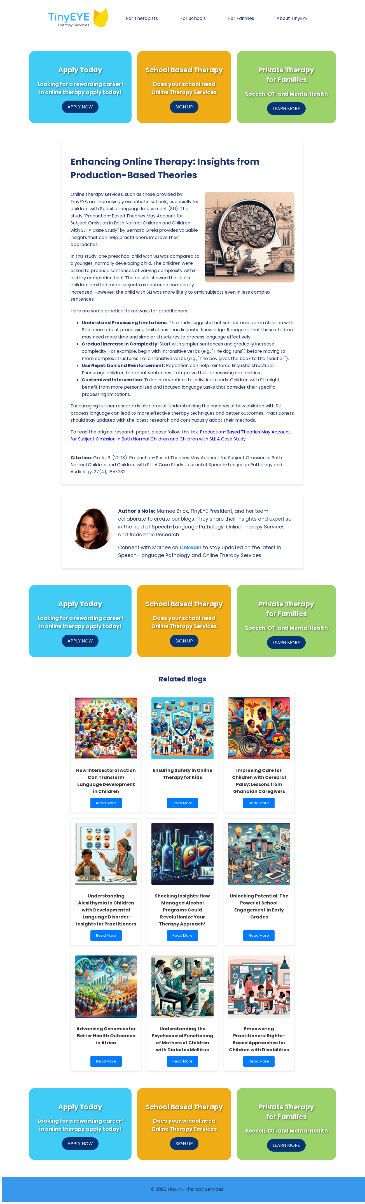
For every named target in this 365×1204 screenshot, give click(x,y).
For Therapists (142, 18)
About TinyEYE (292, 18)
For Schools (193, 18)
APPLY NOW (80, 107)
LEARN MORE (286, 108)
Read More (108, 804)
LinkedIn (191, 547)
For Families (241, 18)
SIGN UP (184, 107)
